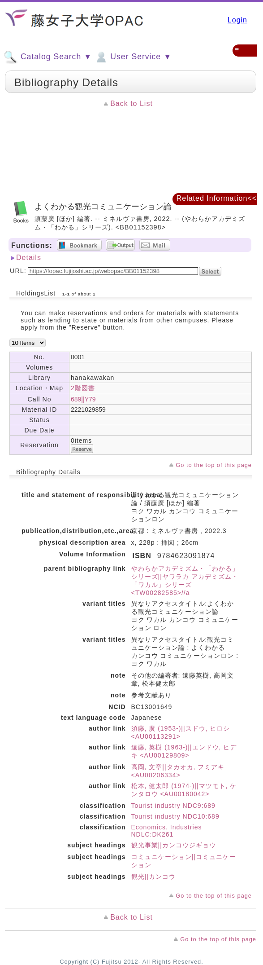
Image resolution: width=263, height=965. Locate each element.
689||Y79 (83, 399)
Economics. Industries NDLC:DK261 (166, 831)
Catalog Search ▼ (48, 57)
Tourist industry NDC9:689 (173, 805)
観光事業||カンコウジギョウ (173, 845)
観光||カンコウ (153, 876)
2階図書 (83, 388)
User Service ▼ (133, 57)
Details (28, 257)
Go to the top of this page (214, 465)
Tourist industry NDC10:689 (175, 816)
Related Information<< (217, 198)
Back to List (131, 103)
